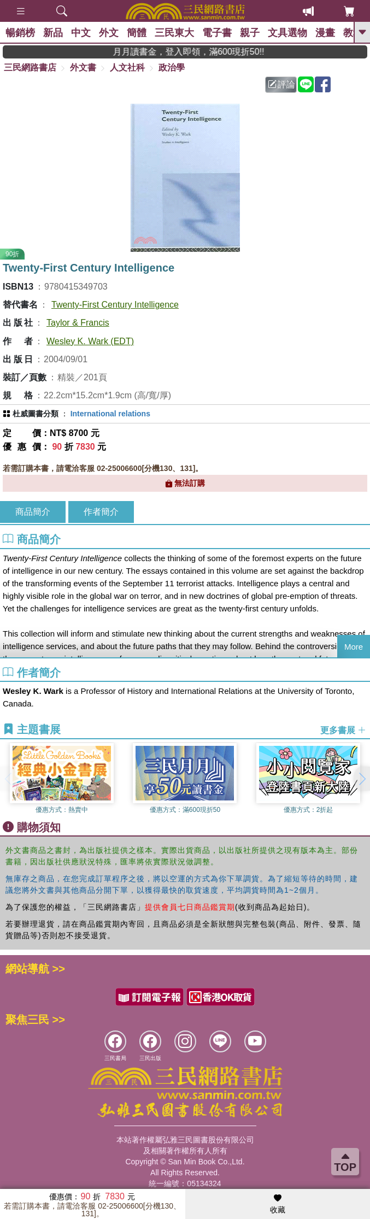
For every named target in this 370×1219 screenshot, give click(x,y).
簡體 (136, 32)
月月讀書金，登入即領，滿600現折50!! (202, 51)
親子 (250, 32)
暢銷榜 (20, 32)
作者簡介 (101, 511)
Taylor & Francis (77, 322)
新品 (53, 32)
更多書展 (343, 730)
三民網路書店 (30, 67)
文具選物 (287, 32)
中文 (81, 32)
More (353, 646)
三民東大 (174, 32)
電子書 (217, 32)
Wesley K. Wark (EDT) (90, 341)
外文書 (83, 67)
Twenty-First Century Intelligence (115, 304)
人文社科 (127, 67)
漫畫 (325, 32)
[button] (362, 779)
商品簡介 (32, 511)
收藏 (277, 1204)
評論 (281, 84)
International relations (110, 413)
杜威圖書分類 (35, 413)
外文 (109, 32)
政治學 (171, 67)
